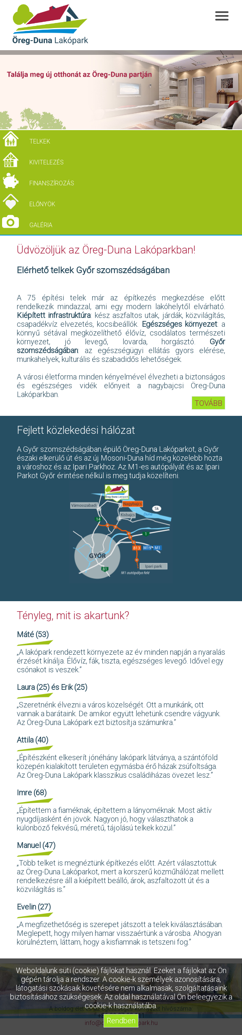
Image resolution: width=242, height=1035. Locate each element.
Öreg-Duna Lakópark (50, 24)
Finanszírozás (51, 183)
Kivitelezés (46, 162)
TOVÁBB (208, 403)
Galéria (40, 225)
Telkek (39, 141)
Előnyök (42, 204)
